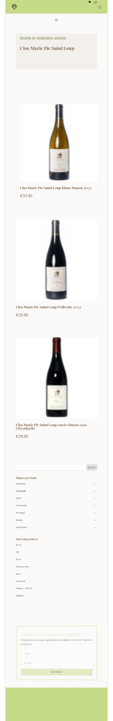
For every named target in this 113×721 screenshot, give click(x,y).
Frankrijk (21, 491)
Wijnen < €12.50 (24, 588)
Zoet (18, 574)
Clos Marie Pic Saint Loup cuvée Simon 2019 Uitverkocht (51, 426)
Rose (18, 559)
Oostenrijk (21, 505)
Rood (18, 545)
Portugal (20, 512)
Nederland (21, 527)
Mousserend (22, 566)
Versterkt (20, 581)
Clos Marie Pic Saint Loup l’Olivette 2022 (48, 307)
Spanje (19, 520)
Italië (18, 498)
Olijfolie (20, 595)
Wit (17, 552)
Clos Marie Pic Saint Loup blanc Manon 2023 (55, 187)
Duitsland (21, 483)
